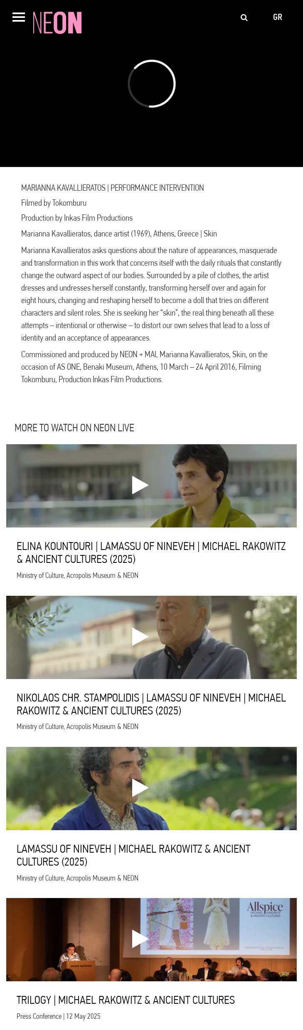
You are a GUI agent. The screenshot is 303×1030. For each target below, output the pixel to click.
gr (277, 17)
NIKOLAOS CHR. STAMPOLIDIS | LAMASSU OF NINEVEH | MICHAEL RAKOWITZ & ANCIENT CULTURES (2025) (151, 704)
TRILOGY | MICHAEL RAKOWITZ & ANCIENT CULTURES (126, 999)
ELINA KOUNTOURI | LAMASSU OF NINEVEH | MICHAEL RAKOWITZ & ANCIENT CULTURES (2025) (151, 552)
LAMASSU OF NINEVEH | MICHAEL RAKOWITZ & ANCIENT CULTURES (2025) (133, 855)
